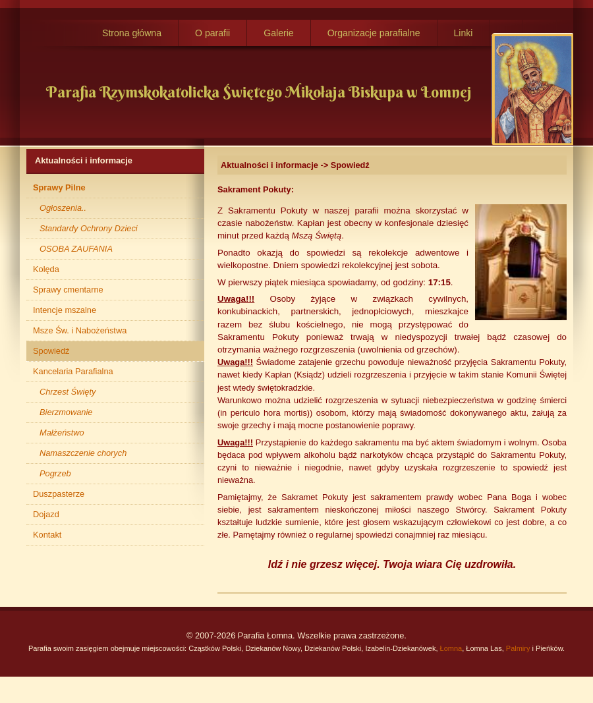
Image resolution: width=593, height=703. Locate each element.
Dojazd (46, 514)
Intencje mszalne (64, 310)
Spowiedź (51, 351)
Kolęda (46, 269)
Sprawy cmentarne (68, 290)
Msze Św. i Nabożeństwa (80, 330)
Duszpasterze (58, 494)
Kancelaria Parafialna (73, 371)
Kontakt (47, 535)
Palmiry (518, 648)
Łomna (451, 648)
